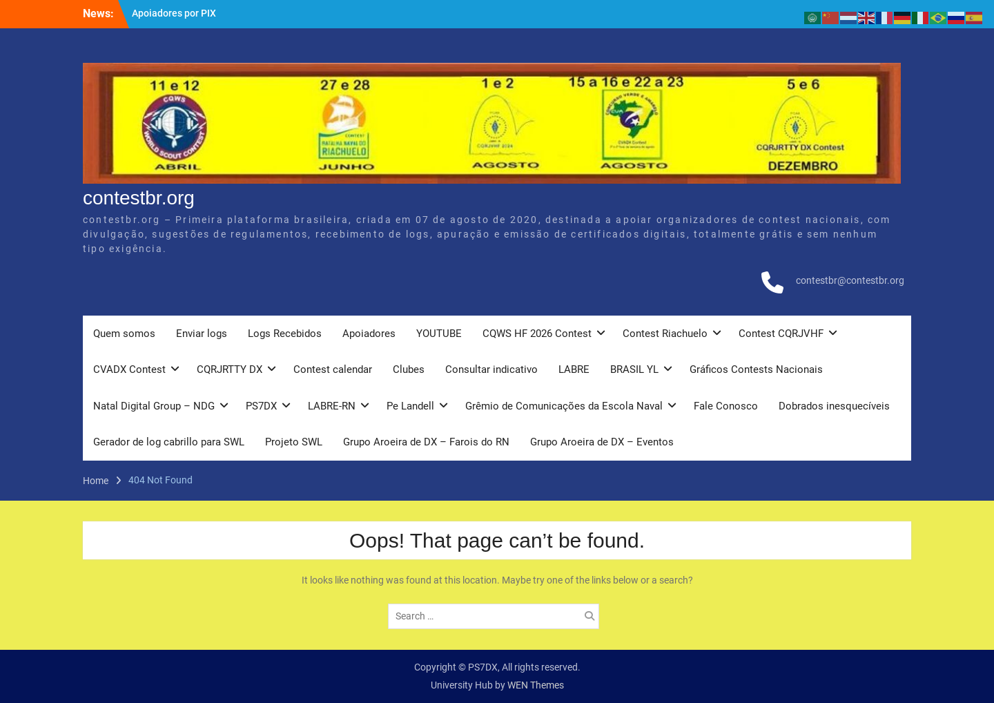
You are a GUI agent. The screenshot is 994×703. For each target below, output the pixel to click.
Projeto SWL (293, 442)
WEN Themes (535, 685)
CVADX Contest (129, 369)
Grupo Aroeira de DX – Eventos (602, 442)
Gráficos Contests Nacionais (756, 369)
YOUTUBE (439, 333)
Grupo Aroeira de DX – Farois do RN (426, 442)
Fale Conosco (726, 406)
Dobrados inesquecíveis (834, 406)
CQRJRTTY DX (229, 369)
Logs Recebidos (285, 333)
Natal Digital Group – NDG (154, 406)
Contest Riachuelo (665, 333)
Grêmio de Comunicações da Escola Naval (564, 406)
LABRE (573, 369)
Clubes (409, 369)
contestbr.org (139, 198)
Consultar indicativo (491, 369)
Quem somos (124, 333)
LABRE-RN (331, 406)
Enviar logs (201, 333)
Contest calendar (332, 369)
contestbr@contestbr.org (850, 280)
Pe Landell (410, 406)
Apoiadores (369, 333)
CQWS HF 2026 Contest (537, 333)
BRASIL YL (634, 369)
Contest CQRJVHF (781, 333)
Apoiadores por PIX (174, 13)
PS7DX (261, 406)
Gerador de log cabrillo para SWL (168, 442)
